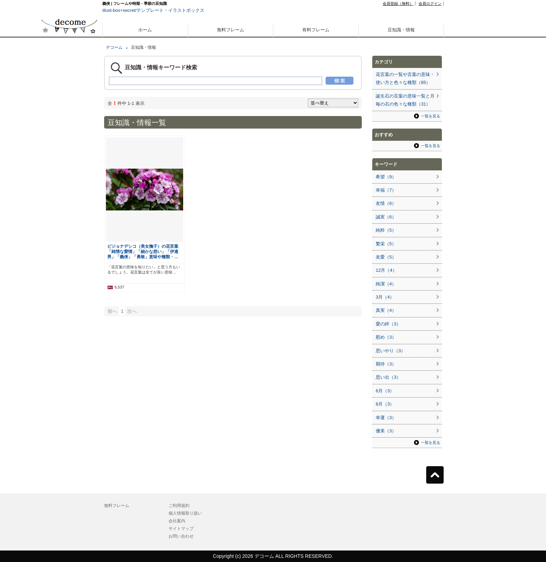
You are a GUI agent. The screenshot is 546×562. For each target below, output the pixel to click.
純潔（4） (386, 283)
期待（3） (386, 364)
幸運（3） (386, 417)
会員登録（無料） (398, 3)
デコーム (114, 47)
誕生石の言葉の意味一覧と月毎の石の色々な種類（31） (405, 100)
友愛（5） (386, 257)
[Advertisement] (69, 250)
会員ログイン (430, 3)
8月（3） (385, 404)
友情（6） (386, 203)
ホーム (145, 29)
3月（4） (385, 297)
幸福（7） (386, 190)
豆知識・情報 (401, 29)
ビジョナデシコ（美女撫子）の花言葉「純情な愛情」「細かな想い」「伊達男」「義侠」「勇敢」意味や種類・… (142, 251)
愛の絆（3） (388, 323)
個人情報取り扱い (185, 513)
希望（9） (386, 176)
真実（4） (386, 310)
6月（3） (385, 390)
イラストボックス (186, 10)
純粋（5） (386, 230)
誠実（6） (386, 217)
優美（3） (386, 430)
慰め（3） (386, 337)
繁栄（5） (386, 243)
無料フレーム (230, 29)
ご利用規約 (179, 505)
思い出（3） (388, 377)
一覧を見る (430, 116)
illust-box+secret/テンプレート (133, 10)
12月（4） (386, 270)
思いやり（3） (390, 350)
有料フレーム (315, 29)
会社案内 (177, 520)
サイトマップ (181, 528)
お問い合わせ (181, 536)
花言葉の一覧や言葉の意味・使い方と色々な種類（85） (405, 78)
